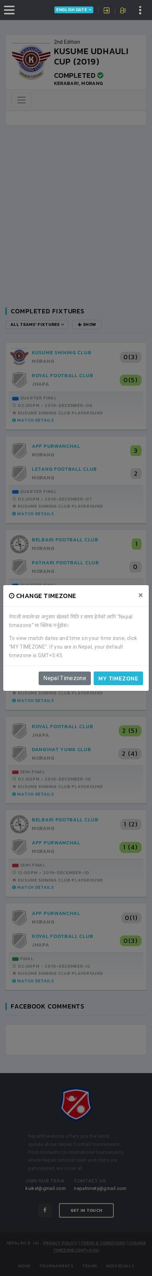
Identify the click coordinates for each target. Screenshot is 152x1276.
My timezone (118, 678)
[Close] (141, 595)
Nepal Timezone (64, 678)
